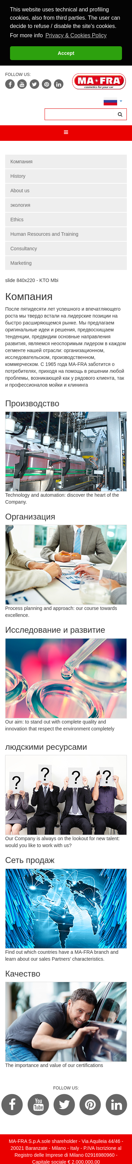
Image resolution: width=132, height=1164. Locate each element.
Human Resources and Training (44, 234)
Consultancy (23, 248)
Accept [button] (66, 53)
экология (20, 205)
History (18, 176)
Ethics (16, 219)
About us (19, 190)
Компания (21, 161)
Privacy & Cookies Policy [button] (76, 35)
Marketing (20, 263)
